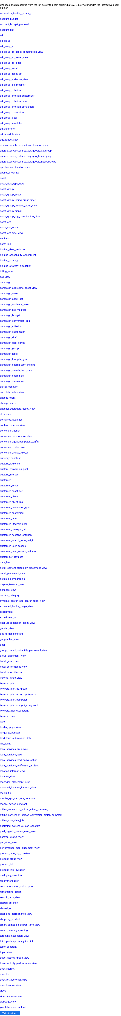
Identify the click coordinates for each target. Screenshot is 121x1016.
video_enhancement (11, 996)
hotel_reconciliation (11, 672)
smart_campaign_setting (14, 930)
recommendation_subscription (17, 886)
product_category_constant (15, 853)
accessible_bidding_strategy (16, 13)
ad (1, 35)
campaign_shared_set (12, 375)
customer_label (8, 518)
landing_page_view (10, 727)
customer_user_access (13, 545)
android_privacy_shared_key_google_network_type (28, 161)
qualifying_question (11, 875)
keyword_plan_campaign (14, 699)
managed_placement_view (15, 782)
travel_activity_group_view (14, 957)
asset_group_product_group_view (18, 205)
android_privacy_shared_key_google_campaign (26, 156)
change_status (8, 403)
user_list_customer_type (13, 979)
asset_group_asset (10, 194)
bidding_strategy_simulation (15, 265)
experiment (6, 611)
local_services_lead (11, 754)
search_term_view (10, 897)
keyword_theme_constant (14, 710)
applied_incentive (9, 172)
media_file (6, 793)
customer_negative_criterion (16, 534)
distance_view (8, 589)
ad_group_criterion (10, 90)
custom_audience (10, 463)
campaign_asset (9, 293)
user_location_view (10, 985)
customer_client (9, 496)
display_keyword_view (12, 584)
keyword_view (8, 716)
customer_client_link (11, 502)
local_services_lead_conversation (18, 760)
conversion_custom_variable (16, 436)
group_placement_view (13, 655)
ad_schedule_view (10, 134)
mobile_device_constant (13, 804)
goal (2, 644)
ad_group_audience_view (14, 79)
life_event (5, 743)
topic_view (6, 952)
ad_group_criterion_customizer (17, 95)
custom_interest (9, 474)
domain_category (9, 595)
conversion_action (10, 430)
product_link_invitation (12, 869)
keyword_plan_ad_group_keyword (18, 694)
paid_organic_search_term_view (18, 831)
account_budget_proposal (14, 24)
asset (3, 178)
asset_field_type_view (12, 183)
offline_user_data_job (12, 820)
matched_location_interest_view (18, 787)
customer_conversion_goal (15, 507)
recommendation (9, 880)
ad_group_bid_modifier (12, 84)
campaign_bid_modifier (13, 309)
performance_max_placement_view (20, 847)
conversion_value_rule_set (14, 452)
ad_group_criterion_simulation (17, 106)
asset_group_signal (11, 211)
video (3, 990)
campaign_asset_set (11, 298)
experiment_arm (9, 617)
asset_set (5, 222)
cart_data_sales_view (12, 392)
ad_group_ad (7, 46)
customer (5, 480)
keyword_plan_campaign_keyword (19, 705)
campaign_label (9, 353)
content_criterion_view (12, 425)
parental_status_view (11, 836)
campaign (5, 282)
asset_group (7, 189)
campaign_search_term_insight (17, 364)
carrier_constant (9, 386)
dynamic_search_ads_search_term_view (22, 600)
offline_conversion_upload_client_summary (24, 809)
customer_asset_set (11, 491)
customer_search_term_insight (17, 540)
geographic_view (9, 639)
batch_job (5, 244)
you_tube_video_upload (13, 1007)
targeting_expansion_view (14, 935)
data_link (5, 562)
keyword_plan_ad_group (13, 688)
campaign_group (9, 348)
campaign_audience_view (14, 304)
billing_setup (7, 271)
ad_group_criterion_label (13, 101)
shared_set (6, 908)
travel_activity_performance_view (18, 963)
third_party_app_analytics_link (16, 941)
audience (5, 238)
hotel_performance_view (13, 666)
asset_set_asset (9, 227)
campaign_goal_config (12, 342)
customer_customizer (12, 513)
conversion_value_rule (12, 447)
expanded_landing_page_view (16, 606)
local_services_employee (14, 749)
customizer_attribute (11, 556)
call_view (5, 276)
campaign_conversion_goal (15, 320)
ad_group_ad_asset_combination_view (21, 51)
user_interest (7, 968)
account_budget (9, 18)
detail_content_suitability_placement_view (23, 567)
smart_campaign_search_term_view (20, 924)
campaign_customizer (12, 331)
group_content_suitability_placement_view (23, 650)
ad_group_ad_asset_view (14, 57)
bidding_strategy (9, 260)
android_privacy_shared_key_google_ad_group (26, 150)
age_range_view (9, 139)
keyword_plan (7, 683)
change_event (7, 397)
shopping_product (10, 919)
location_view (7, 776)
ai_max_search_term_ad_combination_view (24, 145)
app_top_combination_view (15, 167)
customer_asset (9, 485)
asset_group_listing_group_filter (17, 200)
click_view (5, 414)
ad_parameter (7, 128)
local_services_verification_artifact (19, 765)
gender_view (7, 628)
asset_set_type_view (11, 233)
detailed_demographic (12, 578)
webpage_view (8, 1001)
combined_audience (11, 419)
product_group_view (11, 858)
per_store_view (8, 842)
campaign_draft (8, 337)
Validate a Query (10, 1013)
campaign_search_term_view (16, 370)
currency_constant (10, 458)
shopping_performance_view (16, 913)
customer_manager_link (13, 529)
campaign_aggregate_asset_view (18, 287)
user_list (4, 974)
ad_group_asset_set (11, 73)
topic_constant (8, 946)
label (2, 721)
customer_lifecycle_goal (13, 524)
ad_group (5, 40)
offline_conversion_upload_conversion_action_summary (31, 814)
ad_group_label (8, 117)
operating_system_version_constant (20, 825)
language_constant (10, 732)
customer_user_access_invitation (18, 551)
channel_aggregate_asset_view (17, 408)
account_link (7, 29)
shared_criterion (9, 902)
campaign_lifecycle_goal (13, 359)
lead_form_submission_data (16, 738)
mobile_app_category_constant (17, 798)
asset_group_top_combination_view (20, 216)
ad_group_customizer (12, 112)
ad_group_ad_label (10, 62)
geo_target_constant (11, 633)
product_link (7, 864)
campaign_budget (10, 315)
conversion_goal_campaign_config (19, 441)
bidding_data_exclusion (13, 249)
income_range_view (11, 677)
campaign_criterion (10, 326)
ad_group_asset (9, 68)
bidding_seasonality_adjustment (18, 254)
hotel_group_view (9, 661)
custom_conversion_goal (14, 469)
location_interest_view (12, 771)
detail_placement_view (12, 573)
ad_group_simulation (11, 123)
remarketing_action (11, 891)
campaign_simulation (12, 381)
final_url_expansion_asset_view (17, 622)
